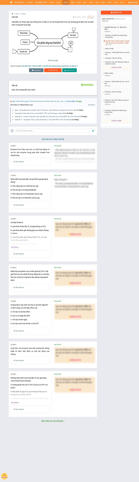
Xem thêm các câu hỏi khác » (52, 441)
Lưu (91, 17)
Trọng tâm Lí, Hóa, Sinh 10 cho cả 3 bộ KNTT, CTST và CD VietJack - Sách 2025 (44, 113)
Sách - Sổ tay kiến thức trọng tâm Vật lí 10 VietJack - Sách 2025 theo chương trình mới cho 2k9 (49, 110)
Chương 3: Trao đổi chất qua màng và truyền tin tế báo (117, 63)
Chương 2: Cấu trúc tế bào (113, 58)
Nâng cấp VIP (74, 254)
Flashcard (36, 70)
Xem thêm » (91, 105)
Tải (69, 70)
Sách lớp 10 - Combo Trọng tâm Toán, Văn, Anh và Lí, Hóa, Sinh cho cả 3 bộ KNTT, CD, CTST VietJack (51, 116)
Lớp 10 (17, 14)
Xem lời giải (53, 60)
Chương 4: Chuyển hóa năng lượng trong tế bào (116, 36)
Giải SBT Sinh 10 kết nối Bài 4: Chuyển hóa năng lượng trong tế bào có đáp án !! (50, 66)
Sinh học (23, 14)
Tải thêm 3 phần (116, 67)
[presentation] (28, 247)
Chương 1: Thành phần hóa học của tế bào (117, 53)
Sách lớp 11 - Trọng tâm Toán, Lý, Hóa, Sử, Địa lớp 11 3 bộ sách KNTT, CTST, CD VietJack (47, 120)
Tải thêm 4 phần (116, 121)
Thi (53, 70)
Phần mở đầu (109, 49)
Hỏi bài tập (116, 12)
